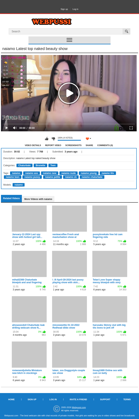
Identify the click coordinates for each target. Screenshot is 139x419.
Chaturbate (24, 165)
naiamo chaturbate (92, 177)
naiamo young (88, 173)
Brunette (40, 165)
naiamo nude (68, 173)
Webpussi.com (79, 407)
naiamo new (49, 173)
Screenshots (73, 145)
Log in (75, 9)
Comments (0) (105, 145)
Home (11, 399)
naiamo (16, 173)
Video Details (33, 145)
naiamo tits (108, 173)
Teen (53, 165)
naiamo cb (70, 177)
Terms (127, 399)
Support (105, 399)
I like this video (46, 139)
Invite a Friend (78, 399)
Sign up (64, 9)
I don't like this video (53, 139)
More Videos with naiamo (38, 199)
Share (89, 145)
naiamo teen (12, 177)
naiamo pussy (32, 177)
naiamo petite (52, 177)
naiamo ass (31, 173)
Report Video (53, 145)
